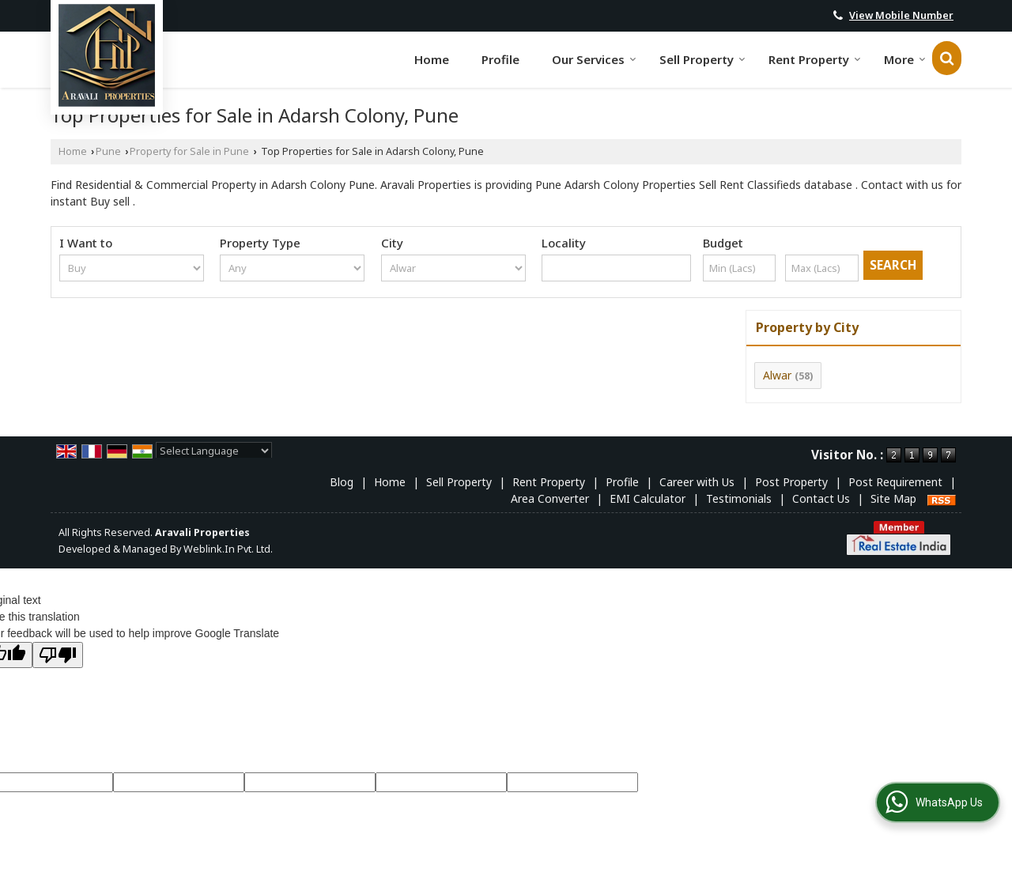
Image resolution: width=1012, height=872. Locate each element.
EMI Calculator (647, 498)
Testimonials (739, 498)
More (905, 59)
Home (431, 59)
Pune (108, 151)
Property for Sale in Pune (189, 151)
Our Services (594, 59)
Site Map (893, 498)
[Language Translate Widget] (214, 450)
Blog (341, 481)
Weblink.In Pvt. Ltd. (228, 549)
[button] (901, 15)
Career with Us (696, 481)
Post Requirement (895, 481)
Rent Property (814, 59)
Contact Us (821, 498)
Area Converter (550, 498)
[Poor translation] (57, 655)
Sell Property (702, 59)
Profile (500, 59)
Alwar (777, 375)
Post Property (791, 481)
